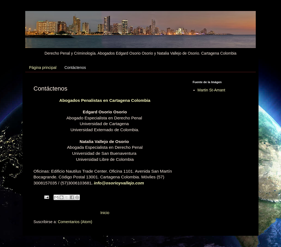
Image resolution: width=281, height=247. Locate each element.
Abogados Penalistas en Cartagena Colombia (104, 100)
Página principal (43, 67)
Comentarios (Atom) (75, 222)
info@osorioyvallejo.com (119, 183)
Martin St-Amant (211, 90)
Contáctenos (75, 67)
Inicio (104, 212)
